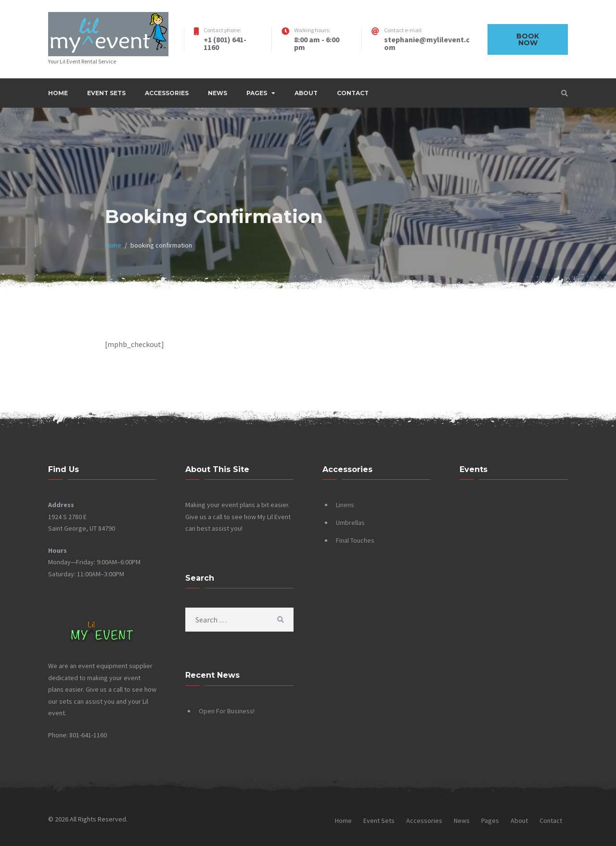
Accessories (167, 93)
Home (58, 93)
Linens (345, 504)
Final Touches (355, 540)
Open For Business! (227, 711)
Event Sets (106, 93)
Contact (353, 93)
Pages (256, 93)
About (306, 93)
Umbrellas (350, 522)
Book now (527, 39)
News (217, 93)
